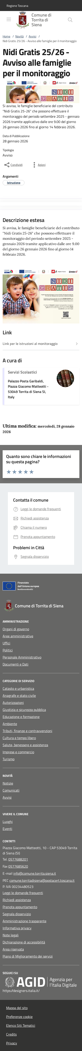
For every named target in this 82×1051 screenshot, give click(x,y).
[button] (17, 6)
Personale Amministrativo (22, 657)
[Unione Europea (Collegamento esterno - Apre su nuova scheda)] (41, 587)
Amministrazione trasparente (24, 921)
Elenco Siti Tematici (20, 1025)
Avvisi (32, 36)
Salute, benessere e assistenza (25, 745)
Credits (11, 1034)
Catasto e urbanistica (18, 688)
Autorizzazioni (13, 702)
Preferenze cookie (19, 1016)
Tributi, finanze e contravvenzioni (27, 730)
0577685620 (18, 866)
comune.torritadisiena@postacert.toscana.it (42, 880)
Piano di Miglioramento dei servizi (28, 956)
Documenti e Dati (15, 664)
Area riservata (13, 949)
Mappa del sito (17, 1007)
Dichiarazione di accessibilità (24, 942)
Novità (19, 36)
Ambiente (10, 723)
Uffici (6, 643)
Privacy (11, 1043)
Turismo (8, 759)
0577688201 (18, 859)
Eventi (7, 828)
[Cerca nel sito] (70, 20)
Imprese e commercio (18, 752)
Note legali (11, 935)
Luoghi (8, 821)
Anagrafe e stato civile (19, 695)
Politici (8, 650)
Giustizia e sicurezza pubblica (24, 709)
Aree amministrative (18, 636)
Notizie (8, 783)
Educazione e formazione (21, 716)
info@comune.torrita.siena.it (34, 873)
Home (6, 36)
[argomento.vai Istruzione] (13, 182)
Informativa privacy (17, 928)
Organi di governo (16, 629)
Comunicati (11, 790)
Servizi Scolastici (22, 372)
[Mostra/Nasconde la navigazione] (8, 19)
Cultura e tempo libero (19, 737)
